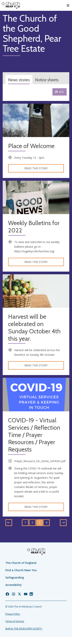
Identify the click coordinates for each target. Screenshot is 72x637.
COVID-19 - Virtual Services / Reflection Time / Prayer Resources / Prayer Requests (34, 435)
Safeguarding (14, 577)
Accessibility (13, 585)
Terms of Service (14, 621)
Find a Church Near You (21, 570)
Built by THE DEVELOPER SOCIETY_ (24, 628)
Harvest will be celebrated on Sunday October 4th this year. (34, 327)
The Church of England (20, 563)
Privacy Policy (12, 614)
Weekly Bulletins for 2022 (34, 226)
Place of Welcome (31, 146)
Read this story (36, 168)
